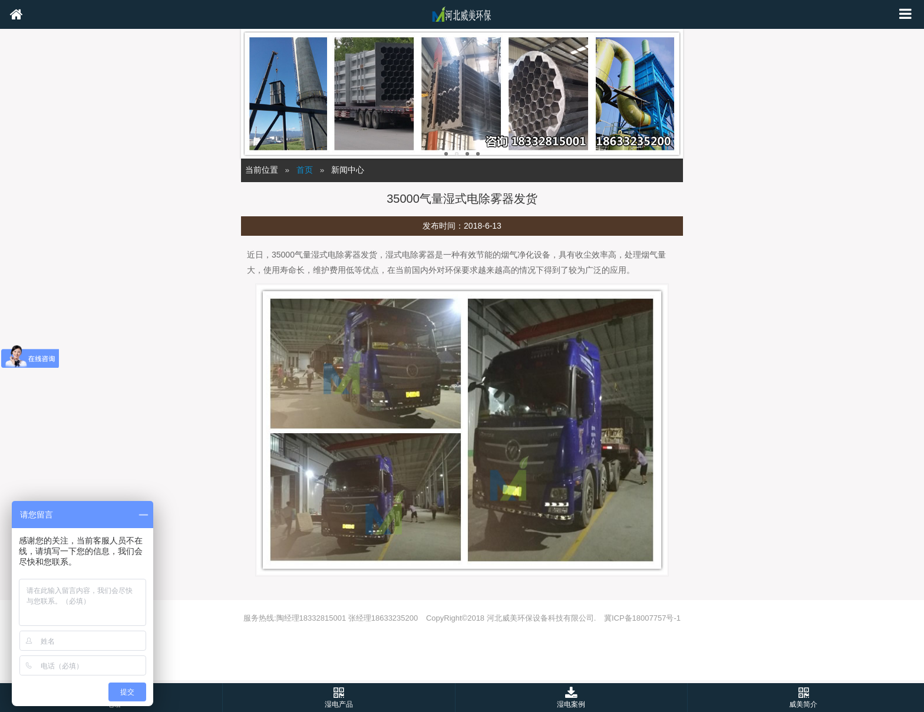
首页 (304, 170)
